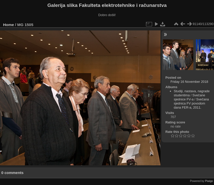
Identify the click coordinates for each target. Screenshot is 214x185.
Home (8, 24)
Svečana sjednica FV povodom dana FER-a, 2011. (191, 103)
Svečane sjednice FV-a (189, 97)
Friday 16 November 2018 (189, 82)
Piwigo (209, 180)
